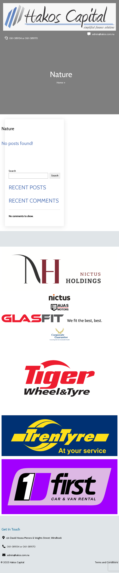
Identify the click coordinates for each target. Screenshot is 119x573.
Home (60, 82)
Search (12, 170)
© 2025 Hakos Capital (12, 562)
